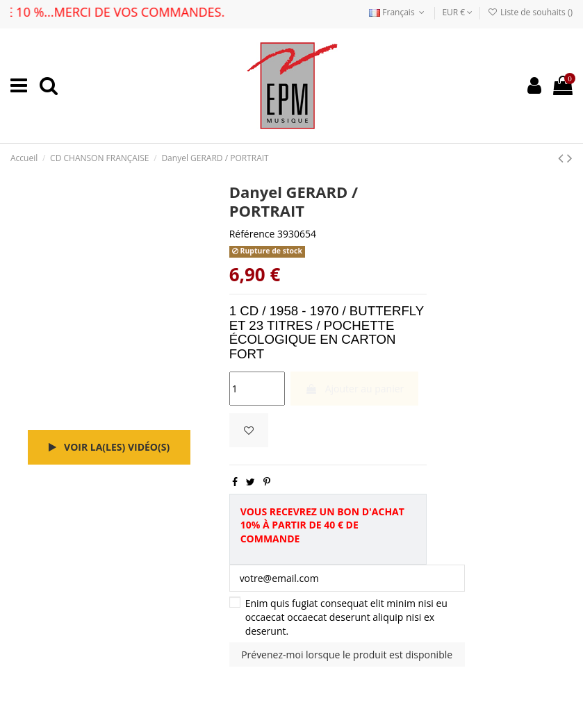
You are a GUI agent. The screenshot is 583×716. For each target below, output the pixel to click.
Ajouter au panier (354, 388)
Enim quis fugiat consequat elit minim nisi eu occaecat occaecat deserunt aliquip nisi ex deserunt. (346, 617)
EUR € (457, 12)
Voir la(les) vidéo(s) (109, 446)
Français (398, 12)
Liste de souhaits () (530, 12)
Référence (252, 233)
